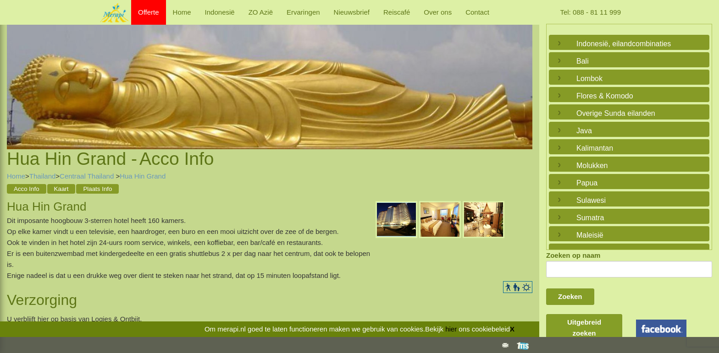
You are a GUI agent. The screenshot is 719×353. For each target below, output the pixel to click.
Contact (477, 12)
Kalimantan (594, 148)
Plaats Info (97, 188)
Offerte (148, 12)
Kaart (61, 188)
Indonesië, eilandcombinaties (623, 44)
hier (451, 329)
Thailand (42, 176)
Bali (582, 61)
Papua (586, 183)
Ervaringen (303, 12)
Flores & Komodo (604, 96)
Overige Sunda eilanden (615, 113)
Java (584, 131)
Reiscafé (396, 12)
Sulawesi (591, 200)
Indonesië (220, 12)
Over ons (438, 12)
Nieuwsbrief (352, 12)
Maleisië (589, 235)
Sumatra (590, 218)
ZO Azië (261, 12)
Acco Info (26, 188)
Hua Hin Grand (143, 176)
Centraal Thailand (88, 176)
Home (182, 12)
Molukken (592, 165)
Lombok (589, 78)
